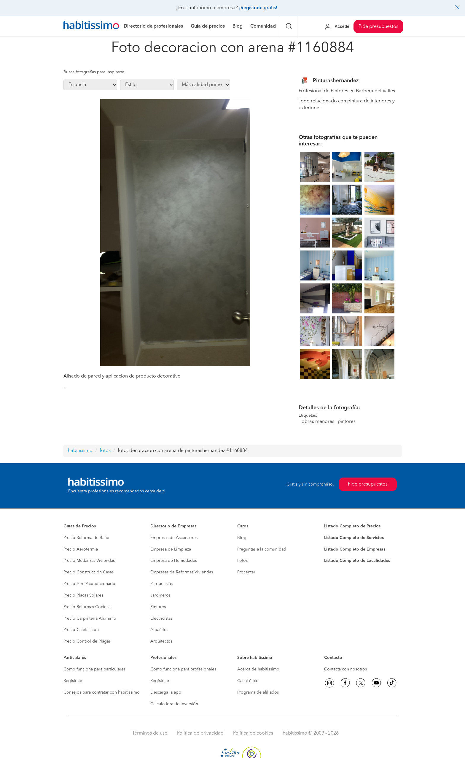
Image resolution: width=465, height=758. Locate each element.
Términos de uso (150, 733)
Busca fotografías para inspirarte (93, 72)
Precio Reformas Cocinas (86, 607)
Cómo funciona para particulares (94, 669)
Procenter (246, 572)
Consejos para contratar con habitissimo (101, 692)
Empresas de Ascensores (174, 538)
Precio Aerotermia (80, 549)
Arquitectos (161, 641)
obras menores (318, 421)
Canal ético (248, 681)
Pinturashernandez (336, 80)
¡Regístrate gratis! (258, 8)
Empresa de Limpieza (170, 549)
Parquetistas (161, 584)
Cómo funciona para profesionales (183, 669)
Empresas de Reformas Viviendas (181, 572)
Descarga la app (165, 692)
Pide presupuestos (378, 26)
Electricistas (161, 618)
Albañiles (159, 630)
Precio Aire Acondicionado (89, 584)
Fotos (242, 561)
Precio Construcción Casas (88, 572)
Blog (241, 538)
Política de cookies (253, 733)
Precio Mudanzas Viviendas (89, 561)
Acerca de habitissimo (258, 669)
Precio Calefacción (81, 630)
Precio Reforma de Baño (86, 538)
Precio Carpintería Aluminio (89, 618)
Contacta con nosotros (345, 669)
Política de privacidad (200, 733)
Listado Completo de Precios (352, 526)
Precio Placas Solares (83, 595)
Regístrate (72, 681)
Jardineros (160, 595)
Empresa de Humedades (173, 561)
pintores (347, 421)
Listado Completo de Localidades (357, 561)
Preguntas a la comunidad (261, 549)
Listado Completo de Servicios (354, 538)
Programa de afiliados (258, 692)
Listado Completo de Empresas (354, 549)
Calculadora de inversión (174, 704)
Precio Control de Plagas (87, 641)
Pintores (158, 607)
